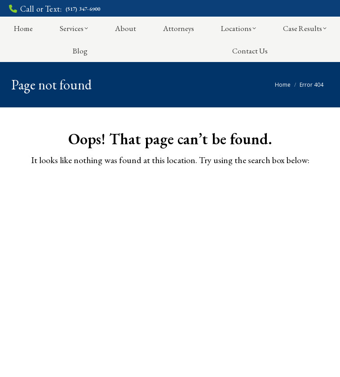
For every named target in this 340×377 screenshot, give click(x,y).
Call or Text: (54, 9)
